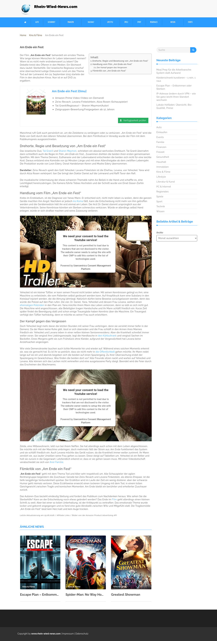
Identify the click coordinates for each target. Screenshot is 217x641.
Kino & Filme (35, 35)
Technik (160, 206)
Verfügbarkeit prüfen (134, 120)
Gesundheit (51, 22)
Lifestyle (110, 22)
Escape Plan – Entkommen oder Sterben (40, 594)
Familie (160, 142)
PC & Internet (163, 186)
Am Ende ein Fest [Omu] (69, 91)
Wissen (172, 22)
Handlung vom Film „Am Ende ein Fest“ (112, 64)
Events (190, 22)
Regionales (154, 22)
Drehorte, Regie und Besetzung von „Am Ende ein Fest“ (120, 61)
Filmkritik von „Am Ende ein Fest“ (109, 71)
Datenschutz (81, 633)
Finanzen (71, 22)
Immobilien (162, 167)
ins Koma (78, 201)
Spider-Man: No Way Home (85, 594)
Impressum (68, 633)
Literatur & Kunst (165, 181)
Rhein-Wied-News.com (55, 6)
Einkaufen (161, 132)
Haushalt (91, 22)
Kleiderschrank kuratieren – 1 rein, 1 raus (176, 79)
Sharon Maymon (67, 151)
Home (23, 35)
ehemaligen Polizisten (32, 305)
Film (114, 499)
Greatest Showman (125, 594)
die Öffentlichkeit (105, 351)
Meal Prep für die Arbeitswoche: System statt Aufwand (174, 71)
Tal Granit (48, 151)
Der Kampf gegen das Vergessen (112, 67)
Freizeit (160, 152)
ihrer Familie (56, 462)
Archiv (159, 232)
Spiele (126, 22)
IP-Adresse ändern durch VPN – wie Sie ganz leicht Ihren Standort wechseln (176, 96)
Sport (139, 22)
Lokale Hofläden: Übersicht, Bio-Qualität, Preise (174, 106)
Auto (37, 22)
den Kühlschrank (107, 335)
